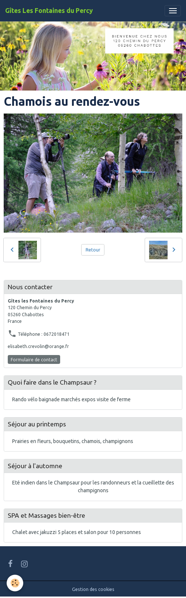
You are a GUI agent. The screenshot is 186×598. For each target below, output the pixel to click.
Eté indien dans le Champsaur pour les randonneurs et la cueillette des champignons (93, 486)
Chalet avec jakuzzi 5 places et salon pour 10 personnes (76, 532)
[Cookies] (15, 583)
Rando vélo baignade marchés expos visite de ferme (71, 399)
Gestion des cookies (93, 589)
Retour (93, 249)
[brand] (49, 11)
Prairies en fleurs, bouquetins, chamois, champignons (72, 441)
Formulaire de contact (34, 359)
